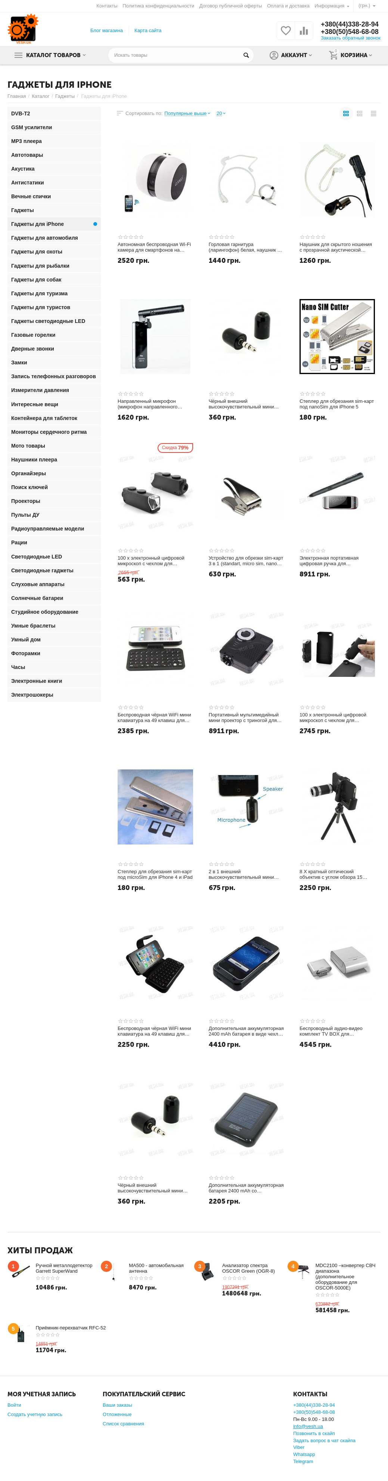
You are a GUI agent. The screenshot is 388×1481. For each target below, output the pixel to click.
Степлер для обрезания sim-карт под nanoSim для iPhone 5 (336, 404)
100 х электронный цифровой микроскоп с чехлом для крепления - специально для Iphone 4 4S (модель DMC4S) (151, 561)
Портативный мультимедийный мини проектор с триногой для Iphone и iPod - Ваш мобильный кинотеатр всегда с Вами (244, 718)
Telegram (303, 1461)
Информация (330, 6)
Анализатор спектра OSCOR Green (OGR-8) (248, 1268)
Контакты (106, 6)
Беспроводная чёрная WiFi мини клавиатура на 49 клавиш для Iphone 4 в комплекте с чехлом (154, 1031)
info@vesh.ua (308, 1426)
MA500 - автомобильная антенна (156, 1268)
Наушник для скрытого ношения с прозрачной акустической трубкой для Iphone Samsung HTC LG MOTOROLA (335, 247)
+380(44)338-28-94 (350, 24)
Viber (298, 1447)
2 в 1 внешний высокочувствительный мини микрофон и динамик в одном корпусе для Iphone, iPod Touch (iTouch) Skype (244, 875)
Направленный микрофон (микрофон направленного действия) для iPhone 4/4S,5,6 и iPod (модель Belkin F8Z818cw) (154, 404)
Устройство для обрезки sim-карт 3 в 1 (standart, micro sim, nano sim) (246, 561)
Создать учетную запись (34, 1414)
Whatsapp (304, 1454)
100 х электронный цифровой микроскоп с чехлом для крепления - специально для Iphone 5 (332, 718)
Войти (14, 1405)
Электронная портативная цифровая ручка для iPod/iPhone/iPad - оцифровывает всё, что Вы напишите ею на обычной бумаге (337, 561)
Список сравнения (123, 1423)
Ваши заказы (117, 1405)
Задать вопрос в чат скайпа (324, 1440)
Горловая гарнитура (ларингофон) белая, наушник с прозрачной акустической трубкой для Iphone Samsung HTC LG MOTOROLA (244, 247)
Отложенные (117, 1414)
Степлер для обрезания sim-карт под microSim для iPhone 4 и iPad (155, 874)
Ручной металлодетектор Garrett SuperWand (64, 1268)
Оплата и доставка (288, 6)
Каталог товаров (53, 55)
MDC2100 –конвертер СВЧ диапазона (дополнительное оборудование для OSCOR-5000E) (346, 1277)
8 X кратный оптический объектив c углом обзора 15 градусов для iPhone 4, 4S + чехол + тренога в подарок (331, 875)
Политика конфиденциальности (158, 6)
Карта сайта (148, 30)
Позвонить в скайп (314, 1433)
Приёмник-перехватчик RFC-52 (71, 1328)
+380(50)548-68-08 (350, 31)
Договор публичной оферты (230, 6)
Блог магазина (106, 30)
